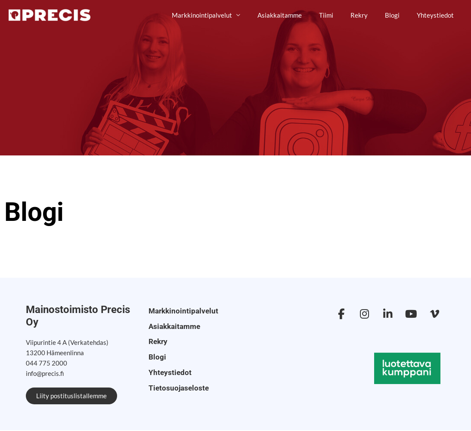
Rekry (369, 15)
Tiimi (341, 15)
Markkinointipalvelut (225, 15)
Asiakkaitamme (299, 15)
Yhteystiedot (437, 15)
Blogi (398, 15)
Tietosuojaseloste (174, 379)
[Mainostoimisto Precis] (49, 15)
